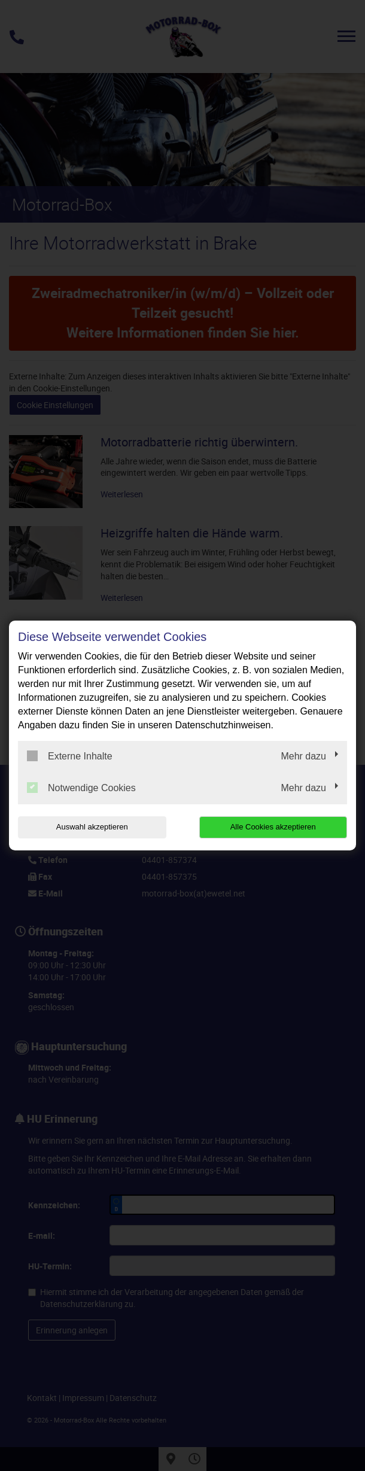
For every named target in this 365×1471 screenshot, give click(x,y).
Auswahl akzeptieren (92, 826)
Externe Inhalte (69, 755)
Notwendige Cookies (81, 787)
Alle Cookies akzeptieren (273, 826)
